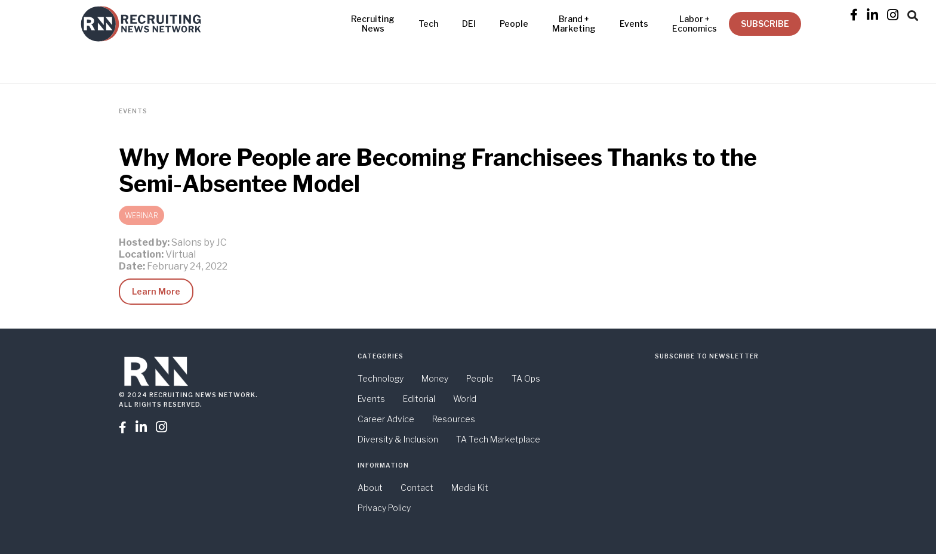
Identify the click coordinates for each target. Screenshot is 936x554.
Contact (417, 487)
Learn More (156, 291)
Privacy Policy (384, 508)
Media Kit (469, 487)
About (370, 487)
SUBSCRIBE (765, 23)
